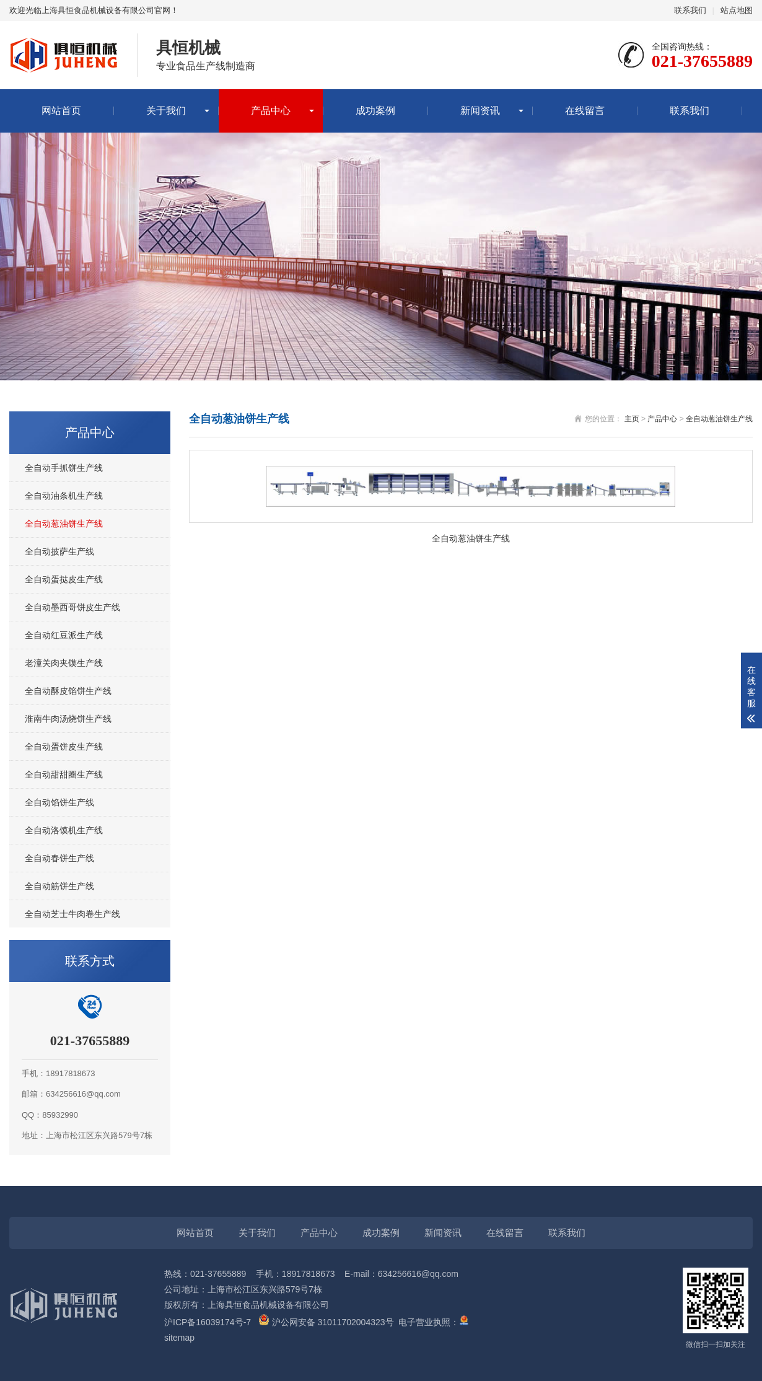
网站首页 (61, 110)
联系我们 (690, 10)
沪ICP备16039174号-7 (207, 1322)
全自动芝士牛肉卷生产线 (72, 914)
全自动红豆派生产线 (64, 635)
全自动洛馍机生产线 (64, 830)
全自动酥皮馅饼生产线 (68, 691)
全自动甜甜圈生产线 (64, 774)
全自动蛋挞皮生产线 (64, 579)
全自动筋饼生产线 (59, 886)
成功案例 (375, 110)
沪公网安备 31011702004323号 (326, 1322)
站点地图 (736, 10)
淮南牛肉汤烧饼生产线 (68, 719)
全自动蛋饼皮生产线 (64, 747)
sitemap (179, 1338)
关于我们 (166, 110)
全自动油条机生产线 (64, 496)
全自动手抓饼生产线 (64, 468)
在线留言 (585, 110)
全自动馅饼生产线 (59, 802)
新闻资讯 (480, 110)
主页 (631, 418)
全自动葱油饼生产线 (64, 523)
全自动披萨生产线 (59, 551)
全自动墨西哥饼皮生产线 (72, 607)
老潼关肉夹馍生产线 (64, 663)
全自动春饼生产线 (59, 858)
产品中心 (271, 110)
